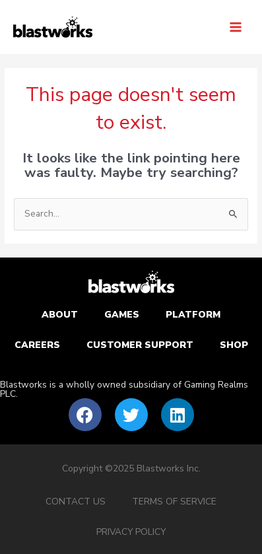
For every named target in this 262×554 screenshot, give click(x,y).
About (60, 314)
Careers (37, 345)
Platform (193, 314)
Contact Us (76, 501)
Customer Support (139, 345)
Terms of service (174, 501)
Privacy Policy (131, 532)
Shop (234, 345)
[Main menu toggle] (236, 27)
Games (121, 314)
